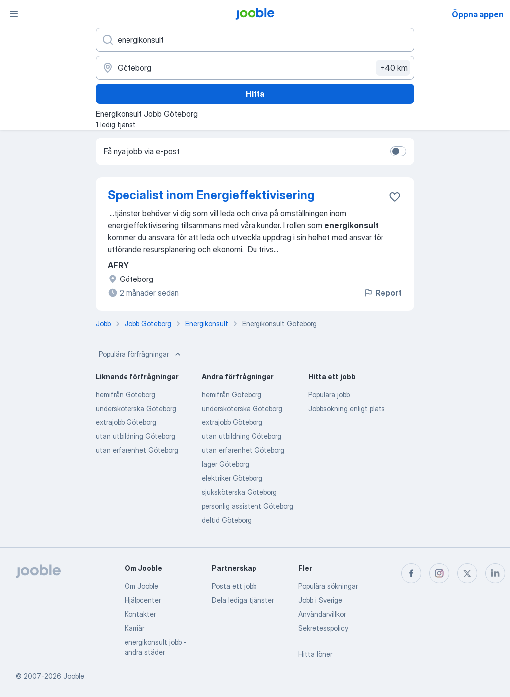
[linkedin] (495, 573)
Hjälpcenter (143, 600)
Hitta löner (315, 654)
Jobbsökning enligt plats (346, 408)
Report (382, 293)
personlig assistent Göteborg (247, 506)
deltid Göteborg (227, 520)
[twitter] (467, 573)
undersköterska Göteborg (136, 408)
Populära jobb (329, 394)
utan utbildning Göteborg (135, 436)
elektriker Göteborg (232, 478)
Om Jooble (141, 586)
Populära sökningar (328, 586)
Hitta (255, 94)
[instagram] (439, 573)
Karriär (134, 628)
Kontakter (140, 614)
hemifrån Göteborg (125, 394)
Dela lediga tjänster (243, 600)
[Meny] (14, 14)
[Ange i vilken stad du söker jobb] (255, 68)
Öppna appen (478, 14)
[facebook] (411, 573)
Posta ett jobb (234, 586)
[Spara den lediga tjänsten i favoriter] (394, 196)
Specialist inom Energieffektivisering (211, 195)
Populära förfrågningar (141, 354)
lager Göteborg (225, 464)
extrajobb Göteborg (126, 422)
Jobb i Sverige (320, 600)
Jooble (73, 676)
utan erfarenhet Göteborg (137, 450)
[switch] (398, 151)
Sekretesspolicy (323, 628)
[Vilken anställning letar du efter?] (255, 40)
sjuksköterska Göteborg (239, 492)
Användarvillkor (322, 614)
